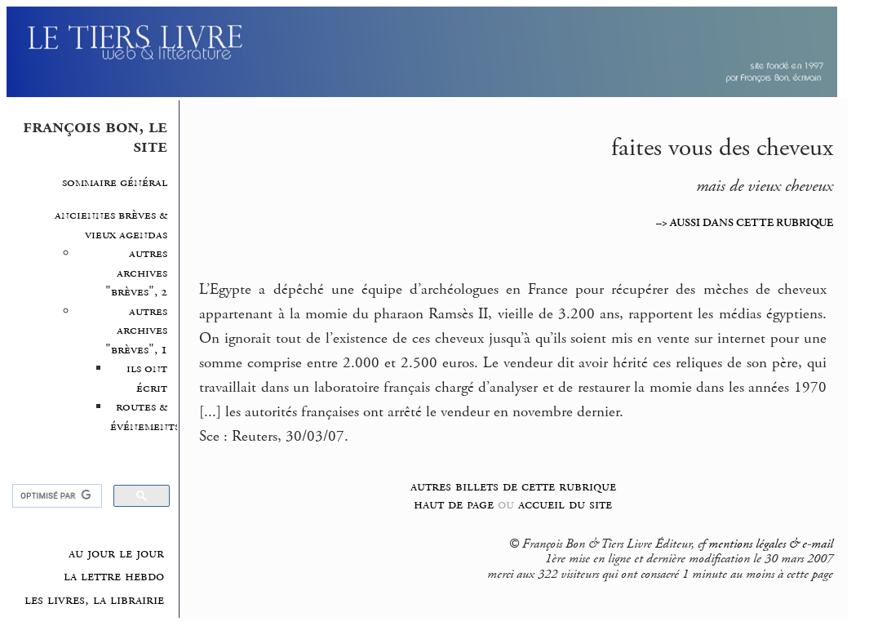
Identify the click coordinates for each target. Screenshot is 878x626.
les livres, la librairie (94, 600)
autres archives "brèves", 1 (136, 330)
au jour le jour (116, 553)
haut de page (454, 504)
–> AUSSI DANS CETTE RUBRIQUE (744, 222)
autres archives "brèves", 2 (136, 272)
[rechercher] (55, 496)
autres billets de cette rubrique (513, 486)
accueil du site (565, 504)
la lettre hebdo (114, 576)
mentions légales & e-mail (770, 544)
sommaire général (114, 182)
